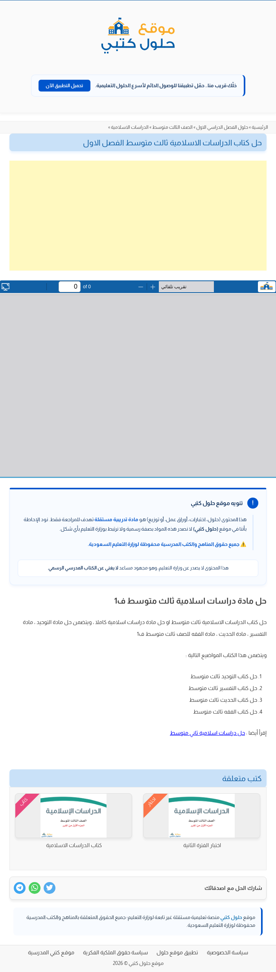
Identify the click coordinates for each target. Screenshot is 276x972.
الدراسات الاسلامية (130, 127)
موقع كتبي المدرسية (51, 952)
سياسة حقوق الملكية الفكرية (115, 952)
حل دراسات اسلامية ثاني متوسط (207, 733)
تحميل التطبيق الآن (64, 85)
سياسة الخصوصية (227, 952)
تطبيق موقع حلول (177, 952)
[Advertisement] (138, 216)
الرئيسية (260, 127)
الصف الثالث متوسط (172, 127)
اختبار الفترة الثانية (202, 845)
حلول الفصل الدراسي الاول (222, 127)
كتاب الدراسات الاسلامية (74, 845)
